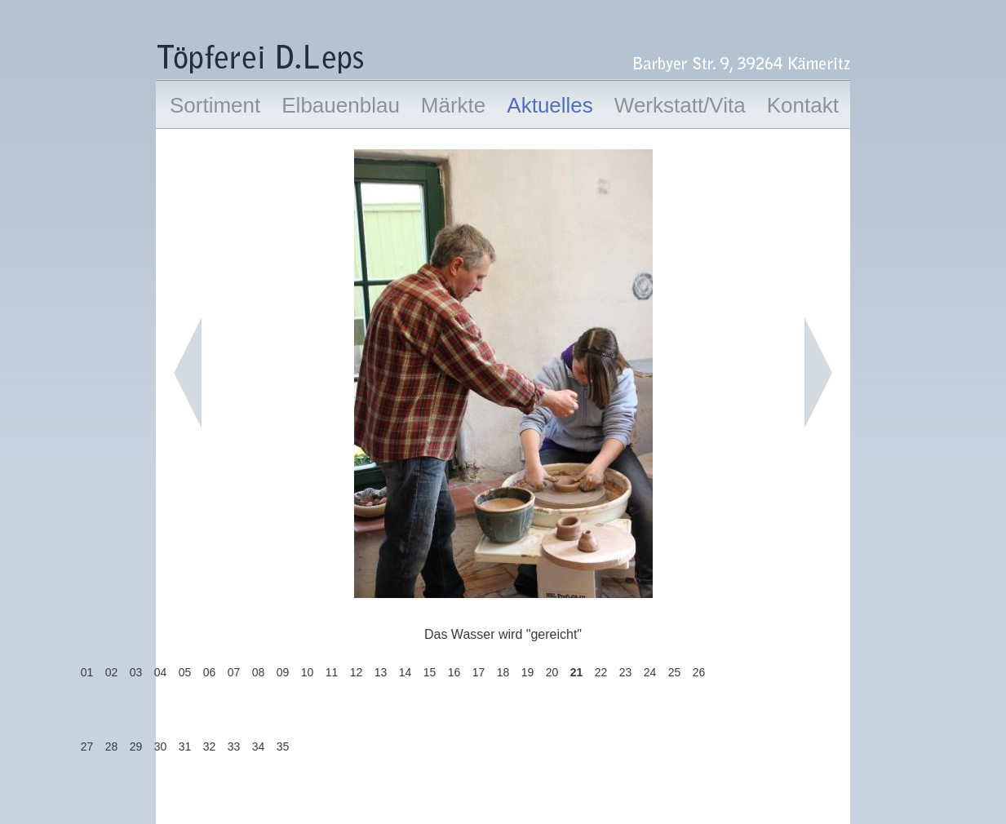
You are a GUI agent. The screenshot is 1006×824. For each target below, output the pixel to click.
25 (674, 672)
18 (503, 672)
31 (185, 746)
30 (160, 746)
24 (650, 672)
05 (185, 672)
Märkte (453, 105)
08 (258, 672)
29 (136, 746)
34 (258, 746)
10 (307, 672)
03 (136, 672)
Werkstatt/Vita (680, 105)
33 (234, 746)
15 (430, 672)
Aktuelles (550, 105)
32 (209, 746)
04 (160, 672)
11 (332, 672)
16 (454, 672)
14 (405, 672)
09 (283, 672)
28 (111, 746)
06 (209, 672)
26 (699, 672)
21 (576, 672)
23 (625, 672)
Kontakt (803, 105)
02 (111, 672)
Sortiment (215, 105)
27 (87, 746)
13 (381, 672)
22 (601, 672)
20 (552, 672)
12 (356, 672)
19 (527, 672)
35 (283, 746)
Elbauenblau (340, 105)
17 (478, 672)
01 (87, 672)
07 (234, 672)
